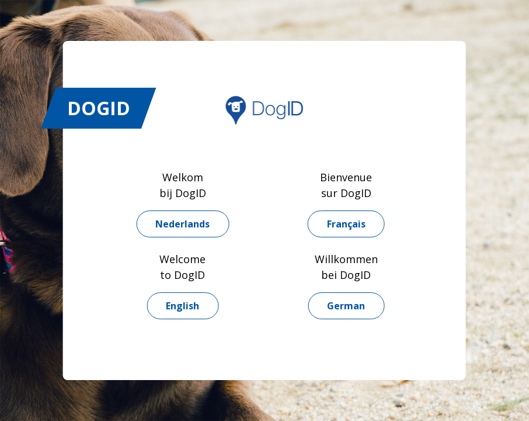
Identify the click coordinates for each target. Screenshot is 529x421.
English (182, 305)
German (346, 305)
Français (346, 224)
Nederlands (182, 224)
